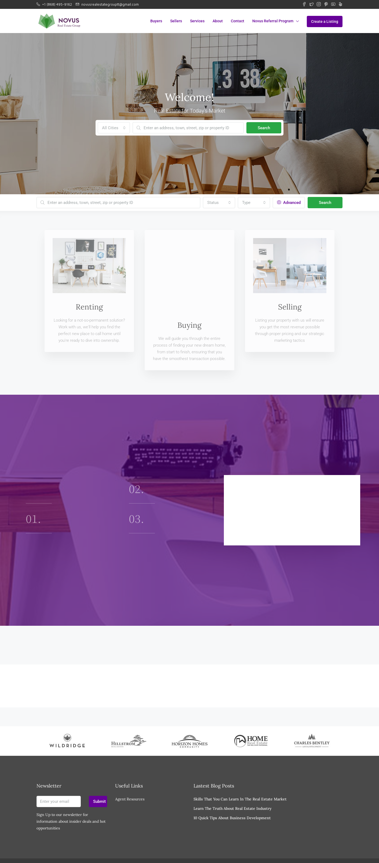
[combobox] (114, 128)
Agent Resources (129, 780)
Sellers (176, 21)
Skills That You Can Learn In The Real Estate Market (240, 780)
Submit (99, 783)
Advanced (289, 202)
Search (264, 127)
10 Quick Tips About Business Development (232, 799)
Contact (237, 21)
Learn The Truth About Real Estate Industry (233, 790)
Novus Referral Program (272, 21)
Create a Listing (324, 21)
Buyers (156, 21)
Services (197, 21)
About (218, 21)
